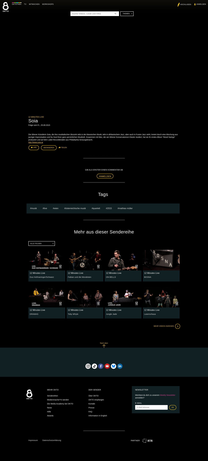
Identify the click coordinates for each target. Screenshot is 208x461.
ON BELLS (110, 277)
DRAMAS (34, 314)
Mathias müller (126, 208)
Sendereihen (52, 395)
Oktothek (17, 4)
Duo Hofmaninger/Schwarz (41, 277)
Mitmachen (35, 4)
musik (34, 208)
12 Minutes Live (36, 117)
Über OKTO (93, 395)
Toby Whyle (73, 314)
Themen (127, 14)
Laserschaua (149, 314)
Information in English (97, 415)
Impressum (33, 440)
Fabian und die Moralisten (79, 277)
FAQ (90, 411)
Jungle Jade (111, 314)
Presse (91, 407)
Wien (56, 208)
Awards (50, 415)
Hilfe (49, 411)
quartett (96, 208)
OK (173, 407)
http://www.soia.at (35, 142)
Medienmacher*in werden (58, 399)
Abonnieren (48, 147)
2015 (109, 208)
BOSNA (147, 277)
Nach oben (104, 344)
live (45, 208)
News (49, 407)
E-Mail (138, 403)
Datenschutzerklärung (51, 440)
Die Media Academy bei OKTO (60, 403)
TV (26, 4)
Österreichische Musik (75, 208)
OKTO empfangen (96, 399)
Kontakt (91, 403)
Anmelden (105, 176)
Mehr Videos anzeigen (166, 325)
